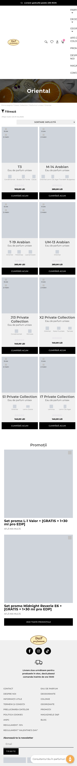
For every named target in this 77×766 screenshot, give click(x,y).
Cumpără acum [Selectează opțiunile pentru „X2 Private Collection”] (57, 350)
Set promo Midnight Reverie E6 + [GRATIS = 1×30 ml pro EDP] (33, 607)
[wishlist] (51, 41)
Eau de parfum (49, 688)
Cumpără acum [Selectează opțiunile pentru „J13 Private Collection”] (19, 350)
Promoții (46, 709)
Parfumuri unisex (36, 105)
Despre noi (9, 694)
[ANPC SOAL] (38, 760)
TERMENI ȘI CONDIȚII (14, 704)
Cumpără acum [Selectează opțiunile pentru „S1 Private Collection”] (19, 426)
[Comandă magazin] (46, 122)
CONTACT (8, 688)
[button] (46, 41)
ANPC (6, 720)
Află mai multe (12, 529)
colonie (45, 699)
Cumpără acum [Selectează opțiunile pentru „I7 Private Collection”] (57, 426)
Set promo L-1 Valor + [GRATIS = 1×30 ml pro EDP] (35, 522)
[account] (57, 41)
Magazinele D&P (50, 714)
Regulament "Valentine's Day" (20, 730)
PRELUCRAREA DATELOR (16, 709)
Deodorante (48, 694)
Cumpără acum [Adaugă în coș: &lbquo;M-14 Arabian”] (57, 196)
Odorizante (47, 704)
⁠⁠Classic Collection (21, 105)
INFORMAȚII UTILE (12, 699)
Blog (43, 720)
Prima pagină (6, 105)
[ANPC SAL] (14, 760)
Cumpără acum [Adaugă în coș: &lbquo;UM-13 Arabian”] (57, 271)
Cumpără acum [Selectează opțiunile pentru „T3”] (19, 196)
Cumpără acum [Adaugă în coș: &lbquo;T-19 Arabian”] (19, 271)
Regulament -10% (13, 725)
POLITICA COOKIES (13, 714)
